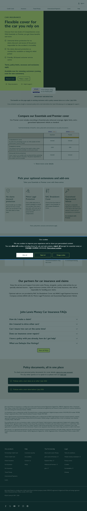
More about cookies (54, 248)
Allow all (24, 255)
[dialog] (43, 248)
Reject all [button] (42, 255)
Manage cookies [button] (61, 255)
